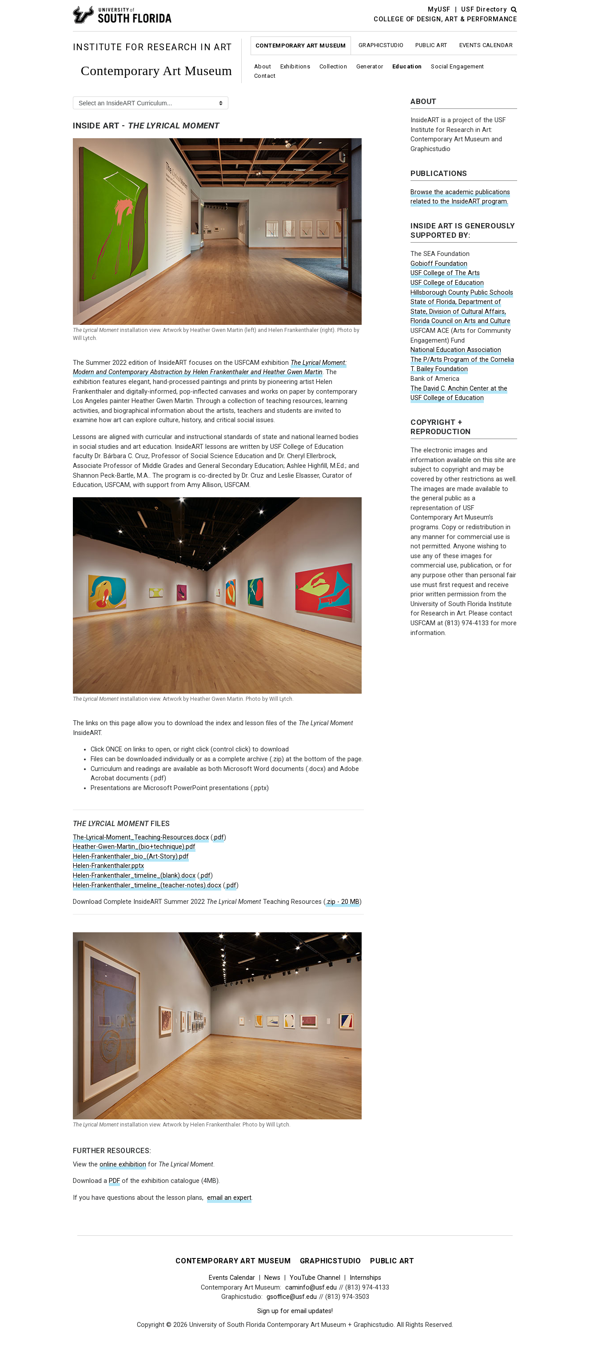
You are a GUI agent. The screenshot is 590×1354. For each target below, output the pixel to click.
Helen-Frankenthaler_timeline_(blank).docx (134, 875)
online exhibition (123, 1164)
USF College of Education (447, 283)
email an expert (229, 1198)
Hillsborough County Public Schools (462, 292)
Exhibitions (295, 66)
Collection (333, 66)
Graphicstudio (381, 45)
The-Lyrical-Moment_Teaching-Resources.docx (141, 837)
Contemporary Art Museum (300, 45)
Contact (264, 75)
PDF (114, 1181)
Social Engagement (457, 66)
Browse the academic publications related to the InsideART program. (460, 197)
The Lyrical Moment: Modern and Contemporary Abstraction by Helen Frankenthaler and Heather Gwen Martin (210, 367)
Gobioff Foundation (439, 264)
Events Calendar (486, 45)
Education (407, 66)
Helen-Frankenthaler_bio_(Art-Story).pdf (131, 856)
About (262, 66)
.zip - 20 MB (342, 902)
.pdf (218, 837)
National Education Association (456, 350)
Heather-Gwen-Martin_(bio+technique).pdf (134, 847)
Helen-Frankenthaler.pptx (108, 866)
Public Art (431, 45)
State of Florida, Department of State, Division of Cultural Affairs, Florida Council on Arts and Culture (460, 311)
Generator (369, 66)
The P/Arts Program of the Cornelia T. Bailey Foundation (462, 364)
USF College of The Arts (445, 273)
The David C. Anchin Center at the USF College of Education (459, 393)
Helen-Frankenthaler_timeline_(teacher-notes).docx (147, 885)
